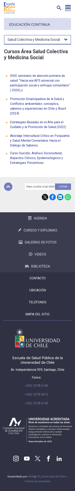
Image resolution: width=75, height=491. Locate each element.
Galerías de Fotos (38, 242)
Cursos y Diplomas (37, 230)
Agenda (37, 218)
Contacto (38, 278)
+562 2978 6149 (36, 403)
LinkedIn (60, 197)
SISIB (31, 476)
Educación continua (29, 24)
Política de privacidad (37, 481)
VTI (38, 476)
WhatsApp (68, 197)
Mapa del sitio (37, 314)
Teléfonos (37, 302)
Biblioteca (37, 266)
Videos (37, 254)
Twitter (37, 458)
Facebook (52, 197)
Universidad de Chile (53, 476)
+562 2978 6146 (36, 386)
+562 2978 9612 (36, 394)
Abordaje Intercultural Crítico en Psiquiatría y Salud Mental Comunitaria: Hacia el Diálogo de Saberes (39, 140)
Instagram (16, 458)
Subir (8, 186)
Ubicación (37, 290)
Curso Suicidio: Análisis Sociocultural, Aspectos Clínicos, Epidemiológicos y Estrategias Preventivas (36, 158)
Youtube (27, 458)
